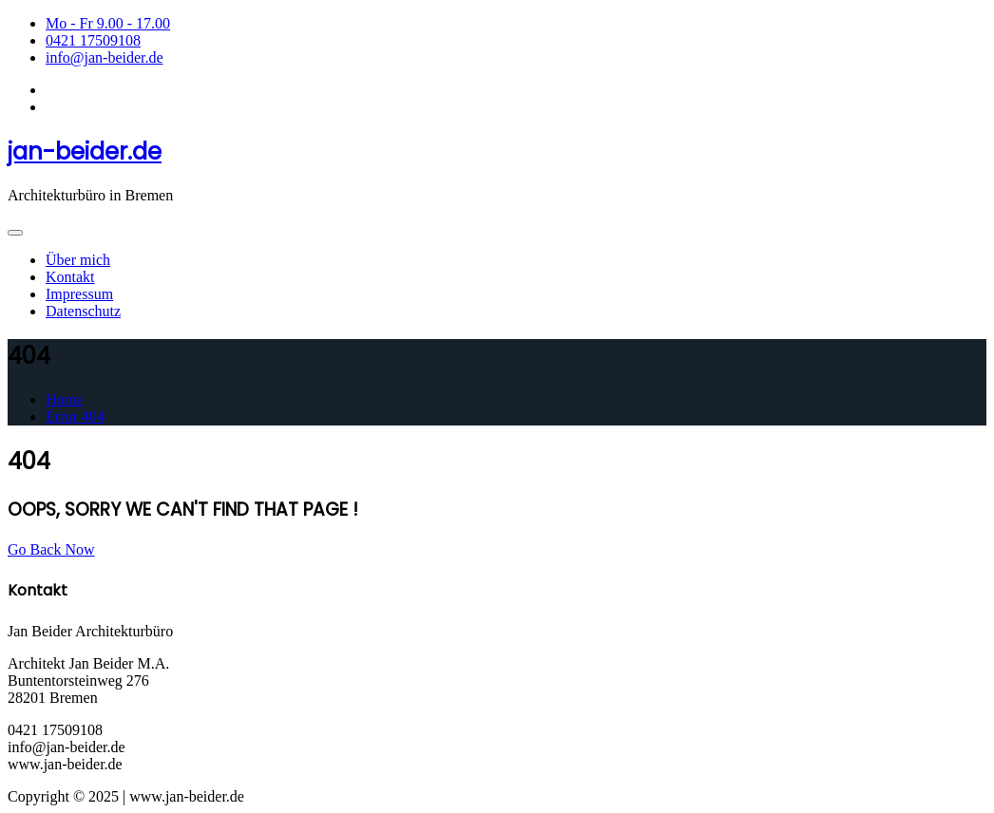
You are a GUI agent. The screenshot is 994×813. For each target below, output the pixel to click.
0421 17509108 (93, 40)
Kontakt (70, 277)
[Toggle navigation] (15, 233)
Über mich (78, 260)
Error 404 (75, 416)
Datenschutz (83, 311)
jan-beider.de (85, 151)
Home (64, 399)
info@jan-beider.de (104, 57)
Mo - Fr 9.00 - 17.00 (108, 23)
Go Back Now (51, 549)
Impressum (79, 294)
